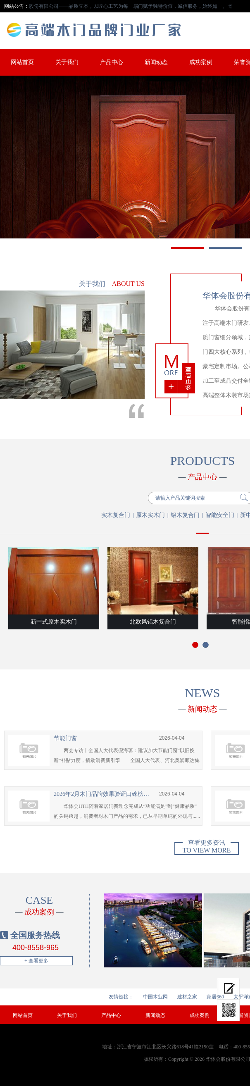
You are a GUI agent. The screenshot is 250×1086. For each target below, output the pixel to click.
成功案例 (200, 62)
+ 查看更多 (36, 961)
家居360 (215, 997)
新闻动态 (156, 62)
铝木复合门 (185, 515)
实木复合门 (115, 515)
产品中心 (111, 62)
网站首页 (22, 62)
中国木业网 (155, 997)
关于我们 (67, 62)
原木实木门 (150, 515)
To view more (207, 848)
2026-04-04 (171, 738)
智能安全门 (219, 515)
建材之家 (187, 997)
